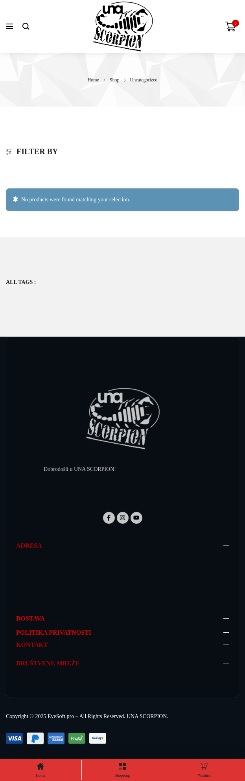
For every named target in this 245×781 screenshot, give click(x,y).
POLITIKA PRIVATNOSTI (53, 632)
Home (93, 80)
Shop (115, 80)
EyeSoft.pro (61, 716)
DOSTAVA (30, 618)
